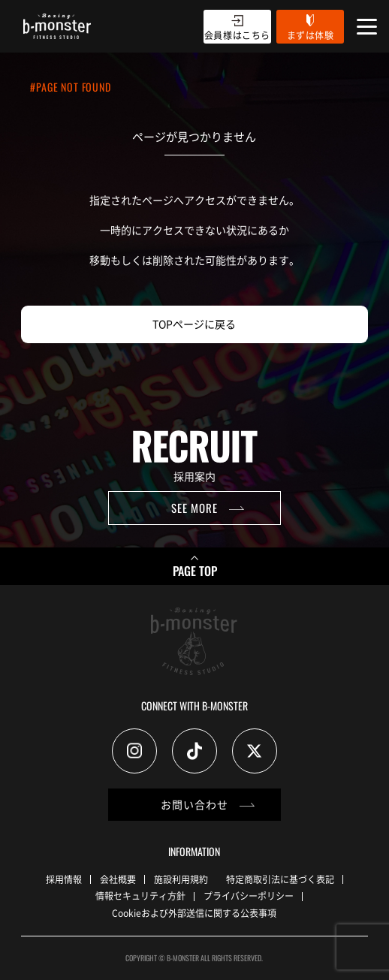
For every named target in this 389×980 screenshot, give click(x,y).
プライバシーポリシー (249, 895)
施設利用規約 (181, 879)
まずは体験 (310, 35)
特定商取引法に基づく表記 (280, 879)
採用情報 (64, 879)
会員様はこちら (237, 35)
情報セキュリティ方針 (140, 895)
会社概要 (118, 879)
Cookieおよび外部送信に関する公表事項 (194, 912)
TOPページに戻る (194, 323)
